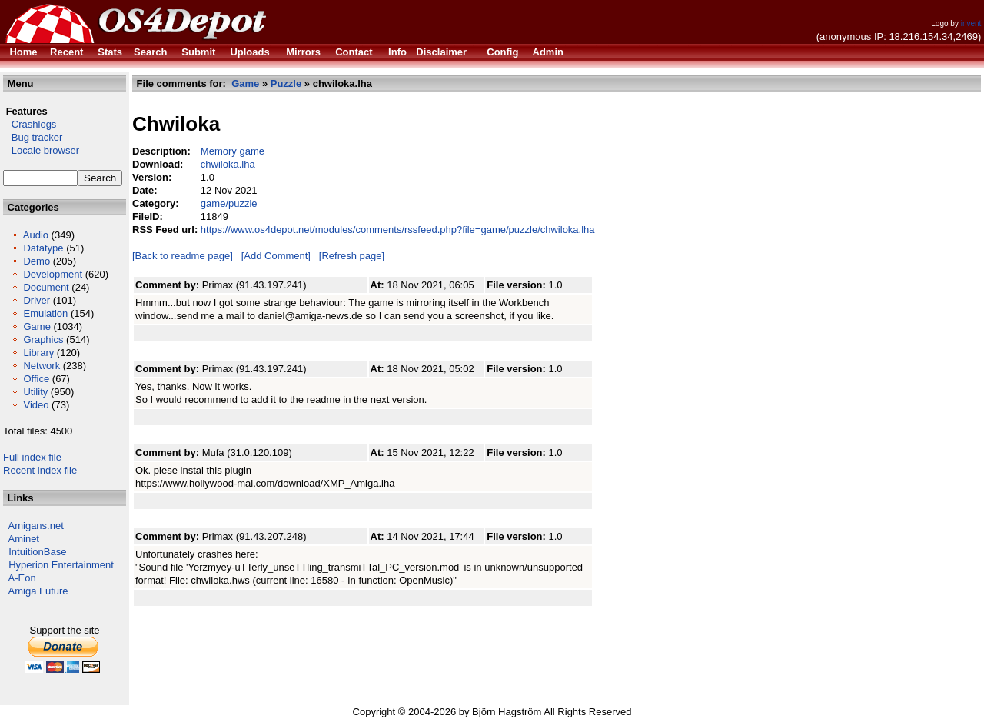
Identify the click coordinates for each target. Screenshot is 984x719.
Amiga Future (38, 591)
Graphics (43, 339)
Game (36, 326)
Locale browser (41, 150)
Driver (36, 300)
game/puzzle (229, 203)
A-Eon (22, 578)
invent (971, 23)
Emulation (45, 313)
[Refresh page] (351, 255)
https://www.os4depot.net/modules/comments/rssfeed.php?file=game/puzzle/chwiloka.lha (398, 229)
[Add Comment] (276, 255)
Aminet (23, 538)
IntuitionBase (37, 552)
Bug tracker (32, 137)
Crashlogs (29, 124)
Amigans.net (36, 525)
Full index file (32, 457)
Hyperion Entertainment (61, 565)
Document (45, 287)
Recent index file (40, 470)
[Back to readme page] (182, 255)
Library (38, 352)
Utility (35, 392)
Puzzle (286, 83)
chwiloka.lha (228, 164)
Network (41, 365)
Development (52, 274)
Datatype (43, 248)
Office (36, 378)
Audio (35, 235)
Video (35, 405)
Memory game (232, 151)
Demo (36, 261)
